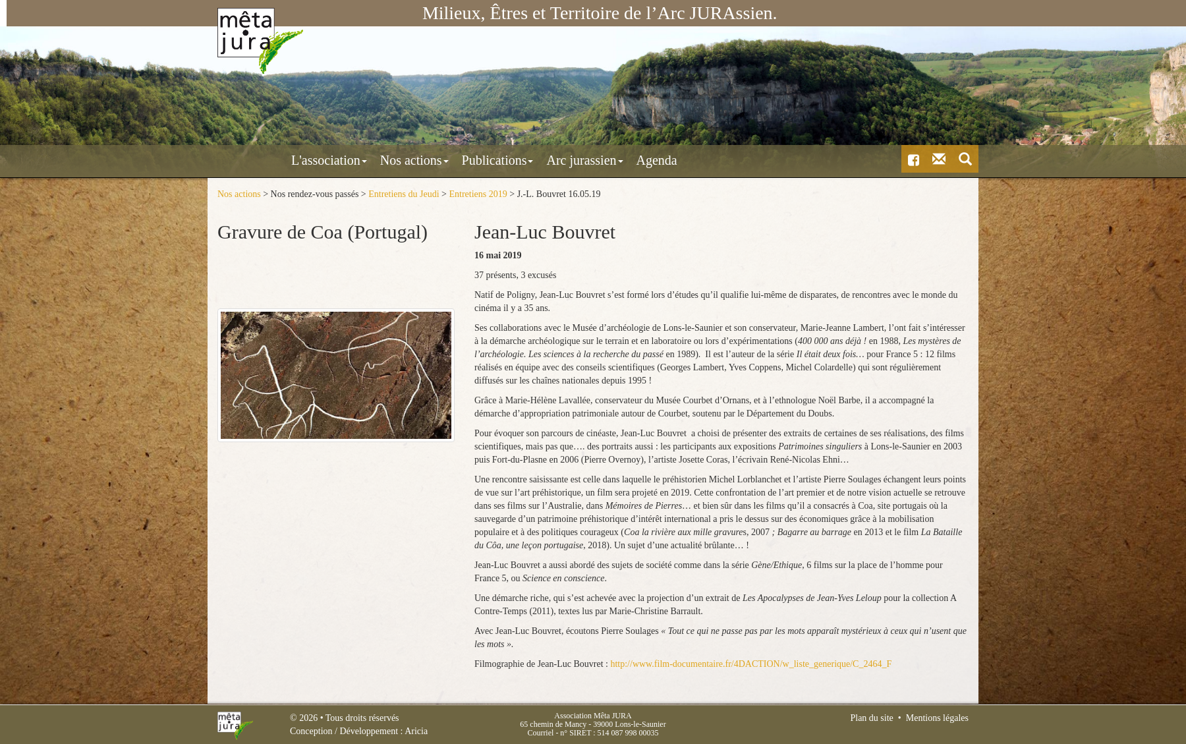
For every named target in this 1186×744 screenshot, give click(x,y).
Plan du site (871, 718)
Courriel (540, 732)
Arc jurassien (527, 160)
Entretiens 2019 (478, 194)
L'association (272, 160)
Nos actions (357, 160)
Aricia (416, 731)
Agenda (599, 160)
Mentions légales (937, 718)
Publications (440, 160)
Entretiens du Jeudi (403, 194)
